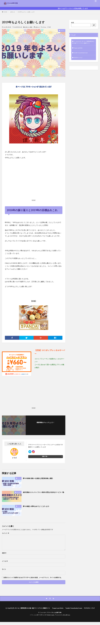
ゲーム (19, 478)
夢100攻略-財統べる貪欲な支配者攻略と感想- (41, 478)
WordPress (67, 618)
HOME (5, 12)
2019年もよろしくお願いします (26, 12)
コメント (5, 533)
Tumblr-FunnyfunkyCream (82, 56)
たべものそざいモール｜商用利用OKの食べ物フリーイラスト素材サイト (83, 44)
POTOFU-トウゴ (79, 61)
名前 (4, 553)
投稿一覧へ (45, 457)
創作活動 (19, 492)
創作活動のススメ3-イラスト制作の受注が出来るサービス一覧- (44, 493)
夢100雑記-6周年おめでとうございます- (39, 506)
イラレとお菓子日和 (56, 615)
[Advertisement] (33, 184)
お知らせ (12, 12)
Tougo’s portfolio (79, 51)
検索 (72, 22)
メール (5, 561)
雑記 (31, 27)
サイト (4, 569)
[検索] (94, 25)
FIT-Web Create (49, 618)
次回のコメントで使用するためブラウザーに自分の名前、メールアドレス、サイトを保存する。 (33, 577)
